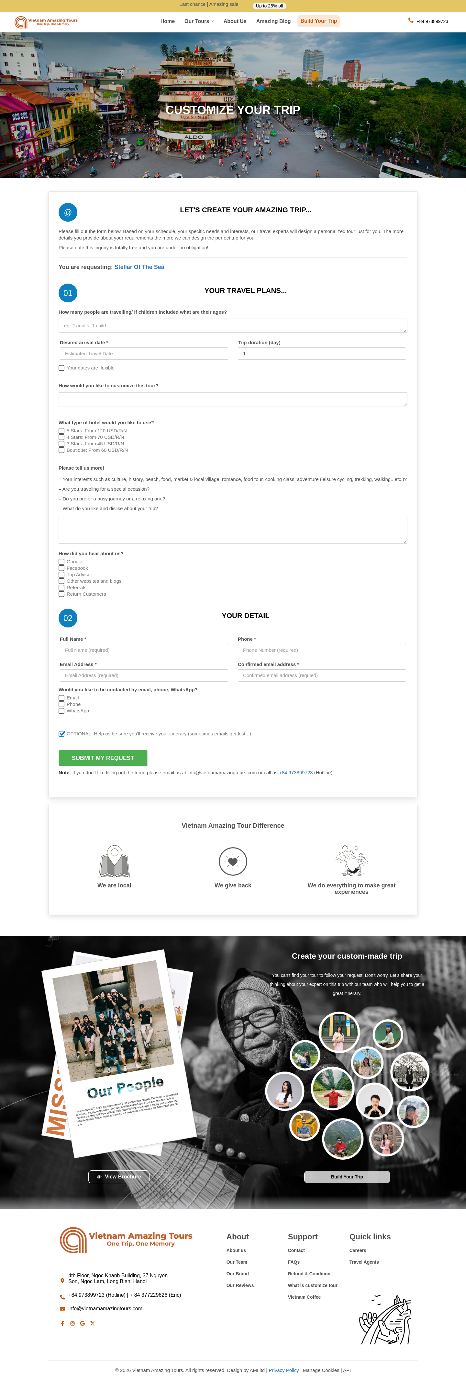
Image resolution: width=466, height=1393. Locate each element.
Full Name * (73, 639)
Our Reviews (240, 1285)
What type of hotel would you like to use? (106, 422)
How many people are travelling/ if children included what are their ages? (143, 312)
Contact (296, 1250)
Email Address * (78, 664)
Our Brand (238, 1273)
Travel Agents (364, 1262)
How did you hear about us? (91, 553)
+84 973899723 (296, 772)
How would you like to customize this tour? (108, 385)
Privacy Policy (284, 1370)
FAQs (294, 1262)
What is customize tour (313, 1285)
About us (235, 21)
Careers (358, 1250)
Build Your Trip (318, 21)
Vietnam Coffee (304, 1297)
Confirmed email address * (268, 664)
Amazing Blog (273, 21)
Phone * (247, 639)
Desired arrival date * (84, 342)
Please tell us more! (81, 468)
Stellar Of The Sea (139, 267)
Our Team (237, 1262)
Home (168, 21)
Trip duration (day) (259, 342)
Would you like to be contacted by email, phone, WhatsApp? (128, 689)
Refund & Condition (309, 1273)
